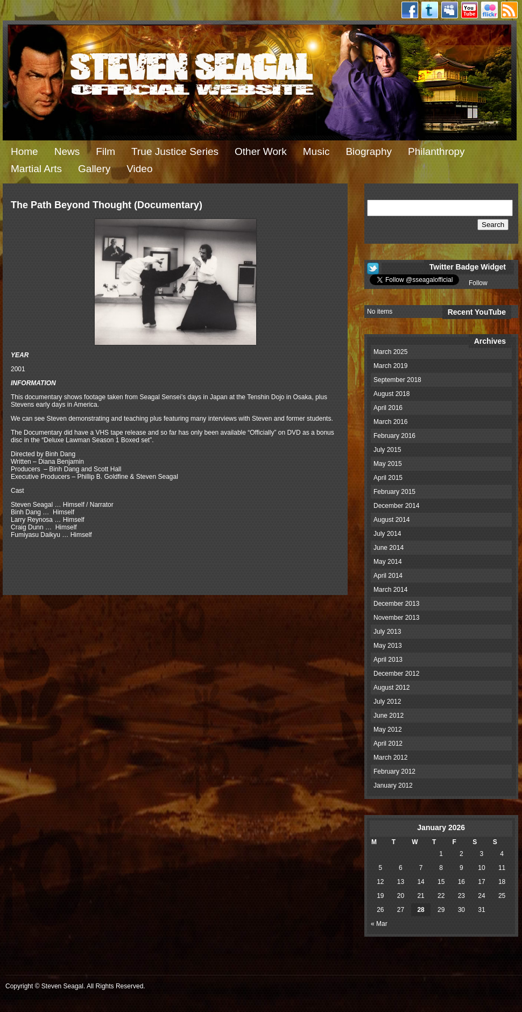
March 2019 (390, 366)
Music (316, 151)
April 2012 (388, 743)
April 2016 (388, 408)
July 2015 (387, 450)
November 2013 (396, 617)
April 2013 (388, 659)
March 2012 (390, 757)
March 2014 (390, 589)
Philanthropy (436, 151)
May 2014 (387, 561)
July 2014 (387, 533)
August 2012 (391, 687)
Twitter (429, 10)
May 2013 (387, 645)
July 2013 (387, 631)
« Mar (379, 924)
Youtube (469, 10)
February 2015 (394, 492)
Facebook (409, 10)
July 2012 (387, 701)
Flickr (489, 10)
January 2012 (393, 785)
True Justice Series (174, 151)
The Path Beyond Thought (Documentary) (106, 205)
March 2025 (390, 352)
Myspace (449, 10)
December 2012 (396, 673)
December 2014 (396, 505)
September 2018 (397, 380)
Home (24, 151)
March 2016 (390, 422)
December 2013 (396, 603)
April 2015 (388, 478)
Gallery (94, 168)
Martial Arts (36, 168)
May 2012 (387, 729)
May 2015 (387, 464)
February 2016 (394, 436)
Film (105, 151)
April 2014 (388, 575)
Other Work (261, 151)
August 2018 (391, 394)
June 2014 (388, 547)
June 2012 (388, 715)
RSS (509, 10)
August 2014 (391, 519)
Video (139, 168)
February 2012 (394, 771)
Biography (368, 151)
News (67, 151)
